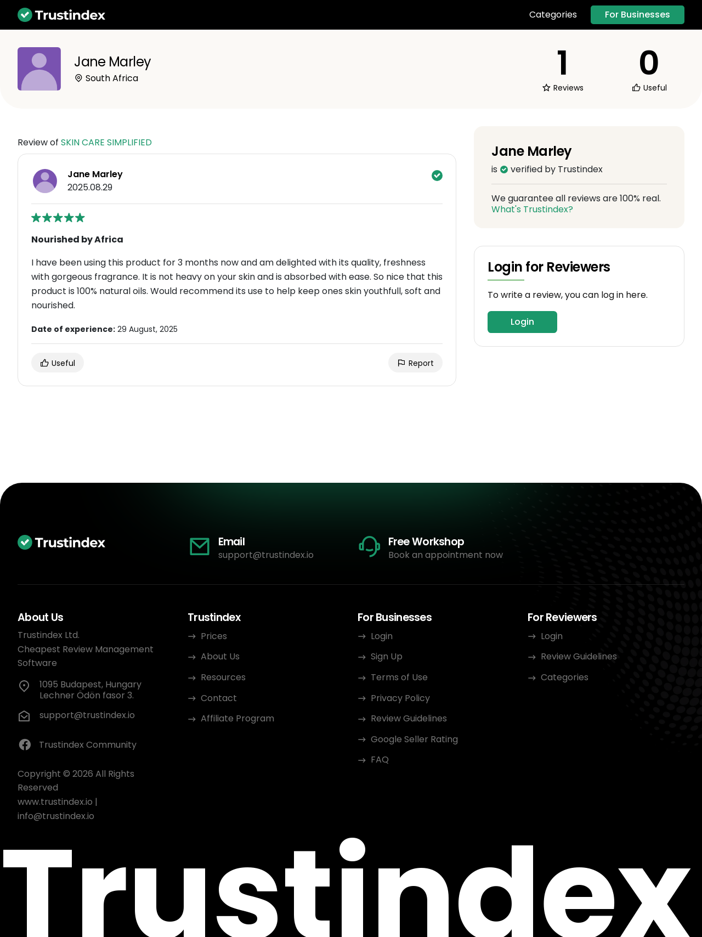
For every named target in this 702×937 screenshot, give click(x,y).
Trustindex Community (77, 745)
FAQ (380, 759)
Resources (223, 677)
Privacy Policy (400, 698)
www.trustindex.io (55, 801)
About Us (220, 656)
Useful (57, 363)
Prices (214, 636)
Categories (553, 14)
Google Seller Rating (414, 739)
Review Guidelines (409, 718)
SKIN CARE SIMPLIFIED (106, 142)
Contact (219, 698)
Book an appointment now (445, 555)
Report (415, 363)
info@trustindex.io (56, 816)
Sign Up (387, 656)
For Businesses (637, 14)
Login (522, 321)
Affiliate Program (237, 718)
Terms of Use (399, 677)
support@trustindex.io (266, 555)
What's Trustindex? (532, 209)
